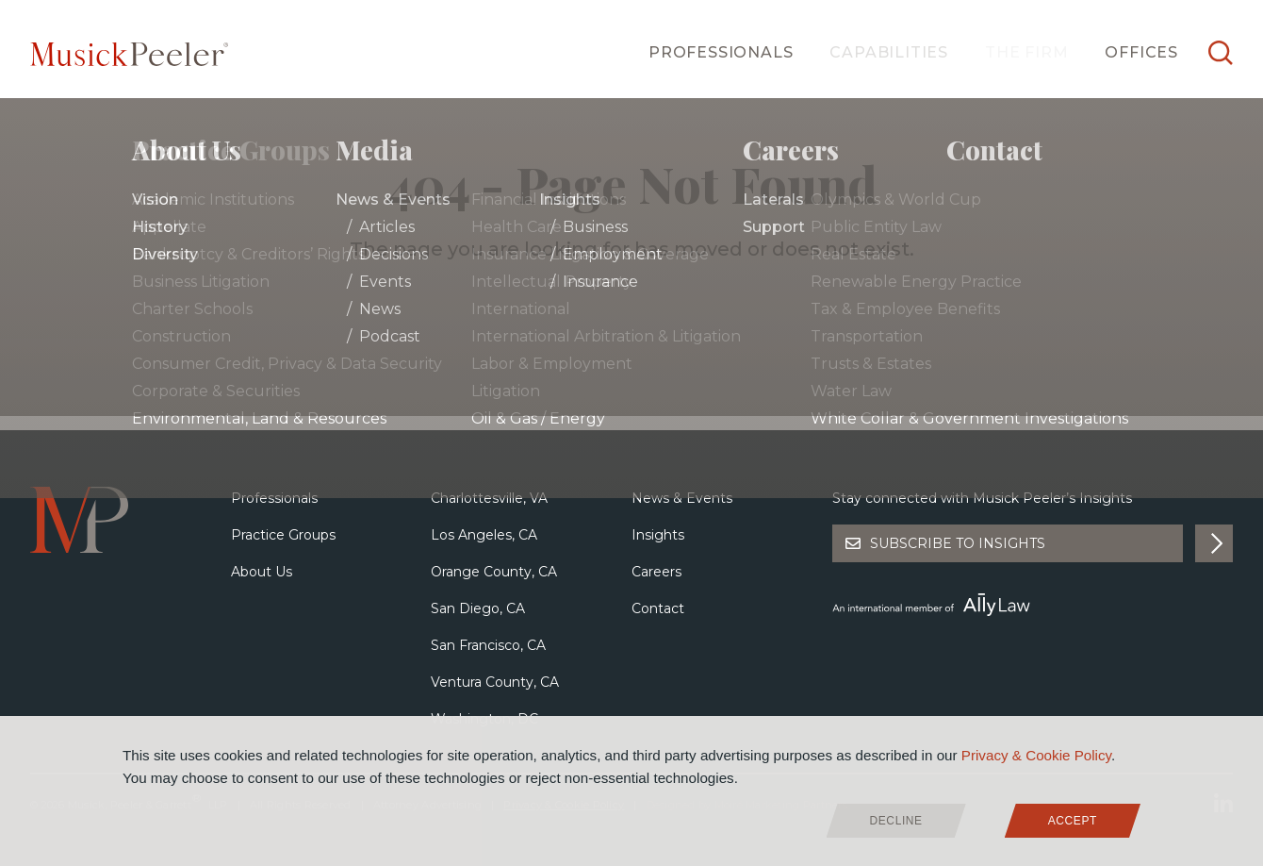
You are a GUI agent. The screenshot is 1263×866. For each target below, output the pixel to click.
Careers (656, 571)
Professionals (720, 52)
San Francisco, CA (488, 645)
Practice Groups (283, 534)
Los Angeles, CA (484, 534)
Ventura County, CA (495, 682)
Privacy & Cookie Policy (1036, 755)
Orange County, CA (494, 571)
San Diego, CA (478, 608)
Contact (658, 608)
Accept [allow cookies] (1072, 820)
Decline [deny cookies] (896, 820)
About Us (261, 571)
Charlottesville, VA (489, 498)
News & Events (682, 498)
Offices (1141, 52)
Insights (658, 534)
